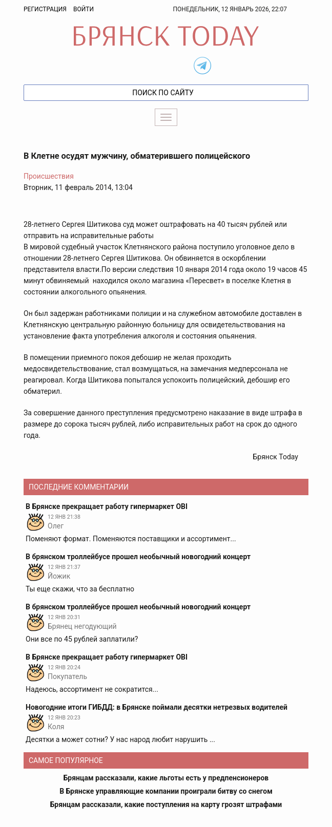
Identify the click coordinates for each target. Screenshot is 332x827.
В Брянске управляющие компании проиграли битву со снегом (166, 791)
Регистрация (45, 9)
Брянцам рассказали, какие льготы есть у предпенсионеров (166, 778)
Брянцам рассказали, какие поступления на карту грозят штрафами (166, 804)
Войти (83, 9)
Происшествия (49, 176)
